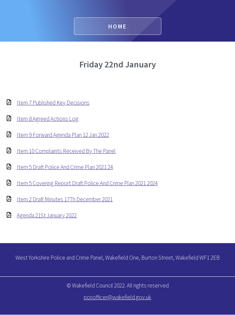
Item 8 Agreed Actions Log (47, 118)
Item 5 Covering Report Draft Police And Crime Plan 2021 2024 (87, 183)
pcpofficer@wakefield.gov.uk (117, 297)
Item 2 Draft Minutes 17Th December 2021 (65, 199)
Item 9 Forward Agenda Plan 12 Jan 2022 (63, 135)
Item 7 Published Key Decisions (53, 102)
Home (117, 26)
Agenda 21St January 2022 (47, 215)
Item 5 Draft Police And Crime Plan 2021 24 (65, 167)
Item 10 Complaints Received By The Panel (66, 151)
